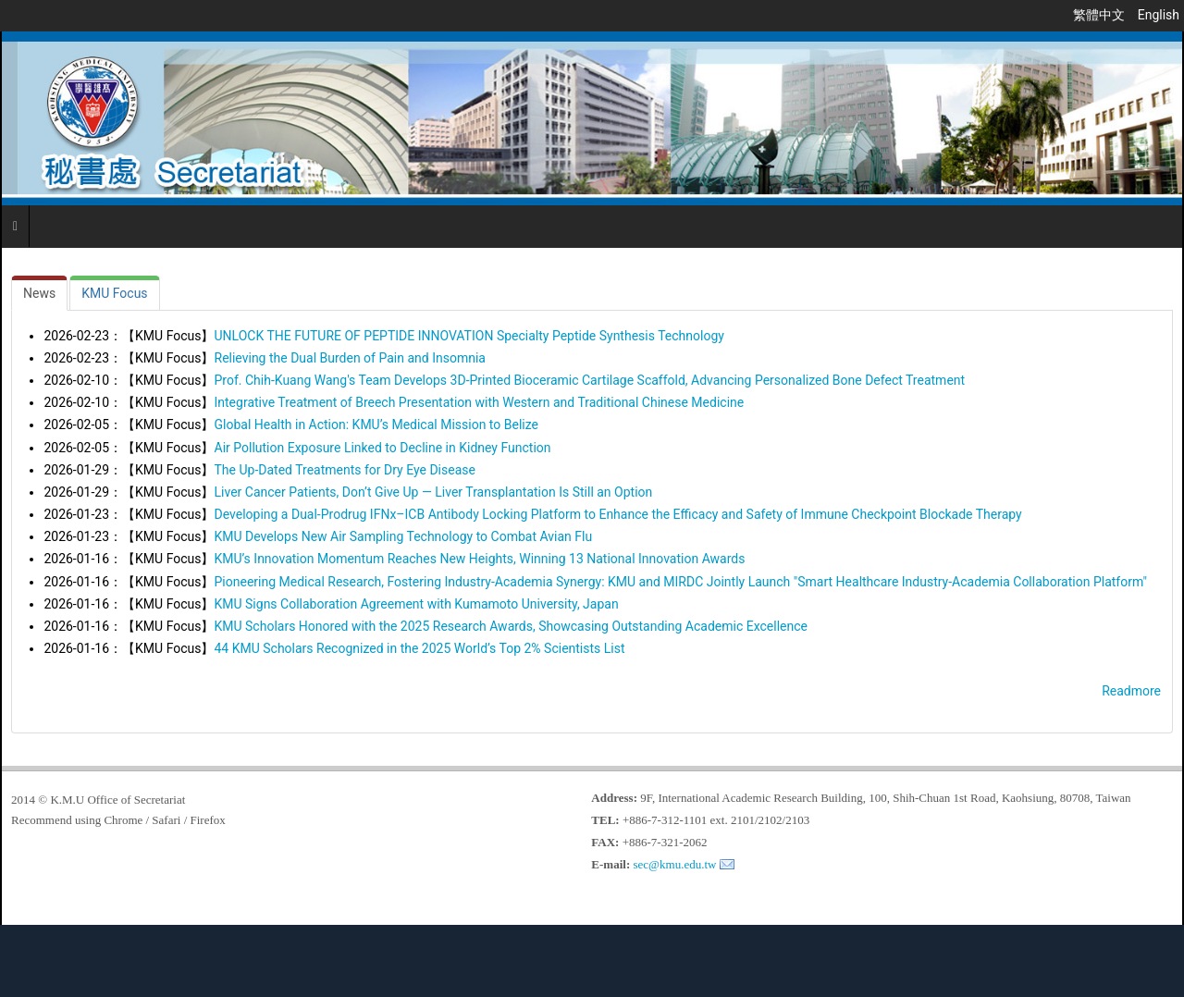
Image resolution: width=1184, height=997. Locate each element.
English (1158, 14)
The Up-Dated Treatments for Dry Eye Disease (345, 469)
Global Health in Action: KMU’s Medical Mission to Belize (376, 424)
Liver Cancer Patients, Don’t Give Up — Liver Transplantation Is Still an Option (434, 492)
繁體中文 (1100, 14)
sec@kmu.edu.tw (675, 864)
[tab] (39, 293)
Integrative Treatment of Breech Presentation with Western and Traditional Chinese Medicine (480, 402)
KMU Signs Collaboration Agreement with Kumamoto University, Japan (417, 604)
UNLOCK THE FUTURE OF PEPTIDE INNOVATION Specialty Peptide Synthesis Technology (469, 335)
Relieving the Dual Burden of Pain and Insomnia (350, 358)
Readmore (1131, 690)
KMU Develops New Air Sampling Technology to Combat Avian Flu (404, 536)
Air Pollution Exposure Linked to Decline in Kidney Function (383, 447)
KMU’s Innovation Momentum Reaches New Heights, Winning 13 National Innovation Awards (480, 558)
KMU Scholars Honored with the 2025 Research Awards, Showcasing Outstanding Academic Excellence (511, 626)
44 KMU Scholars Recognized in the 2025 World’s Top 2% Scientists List (420, 648)
